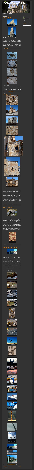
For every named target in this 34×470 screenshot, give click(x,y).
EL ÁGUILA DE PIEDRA (7, 17)
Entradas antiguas (19, 466)
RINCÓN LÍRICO (6, 48)
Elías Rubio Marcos (28, 17)
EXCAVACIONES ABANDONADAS (8, 207)
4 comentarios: (14, 91)
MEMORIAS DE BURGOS (14, 3)
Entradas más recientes (5, 466)
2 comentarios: (14, 464)
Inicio (12, 466)
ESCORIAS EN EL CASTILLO (8, 94)
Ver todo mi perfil (24, 23)
